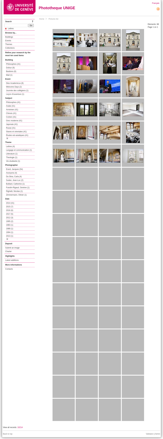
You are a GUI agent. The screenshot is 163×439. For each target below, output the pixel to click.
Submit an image (12, 248)
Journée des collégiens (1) (17, 90)
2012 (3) (9, 218)
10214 (20, 427)
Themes (8, 44)
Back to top (7, 434)
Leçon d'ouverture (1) (15, 94)
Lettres (9, 28)
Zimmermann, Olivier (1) (16, 195)
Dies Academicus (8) (15, 83)
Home (41, 19)
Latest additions (12, 260)
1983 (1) (9, 225)
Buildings (9, 37)
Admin (157, 434)
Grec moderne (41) (14, 121)
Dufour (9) (10, 68)
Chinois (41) (11, 113)
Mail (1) (9, 75)
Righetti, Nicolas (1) (14, 191)
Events (8, 41)
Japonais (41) (12, 124)
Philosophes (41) (13, 64)
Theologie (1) (11, 157)
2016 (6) (9, 210)
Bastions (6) (11, 71)
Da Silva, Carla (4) (14, 176)
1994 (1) (9, 232)
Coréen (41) (11, 117)
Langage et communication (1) (19, 150)
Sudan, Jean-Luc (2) (14, 180)
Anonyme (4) (11, 173)
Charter (8, 251)
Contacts (9, 269)
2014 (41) (10, 203)
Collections (10, 48)
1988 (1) (9, 229)
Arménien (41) (12, 110)
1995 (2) (9, 221)
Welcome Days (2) (14, 87)
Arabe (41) (10, 106)
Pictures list (53, 19)
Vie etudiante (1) (13, 161)
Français (155, 3)
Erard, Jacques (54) (14, 169)
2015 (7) (9, 207)
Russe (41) (10, 128)
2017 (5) (9, 214)
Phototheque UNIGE (57, 8)
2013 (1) (9, 236)
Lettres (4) (10, 146)
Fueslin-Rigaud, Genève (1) (17, 187)
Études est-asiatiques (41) (17, 135)
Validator (149, 434)
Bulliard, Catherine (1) (15, 184)
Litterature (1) (12, 154)
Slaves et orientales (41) (16, 132)
